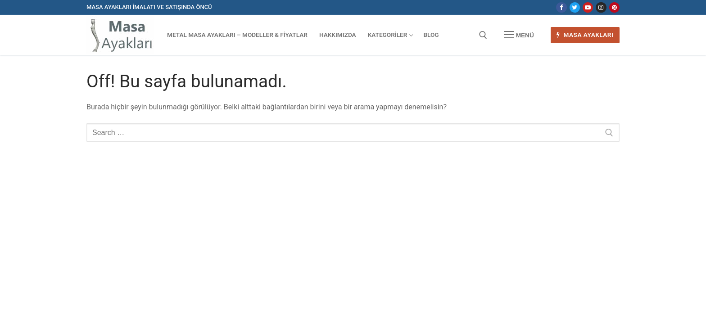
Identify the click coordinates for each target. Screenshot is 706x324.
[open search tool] (483, 35)
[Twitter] (575, 7)
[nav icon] (518, 35)
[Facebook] (561, 7)
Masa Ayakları (585, 34)
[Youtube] (588, 7)
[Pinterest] (614, 7)
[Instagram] (601, 7)
